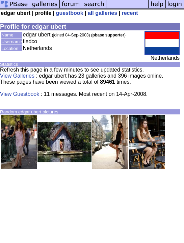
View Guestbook (19, 94)
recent (130, 13)
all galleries (102, 13)
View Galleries (17, 76)
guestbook (69, 13)
